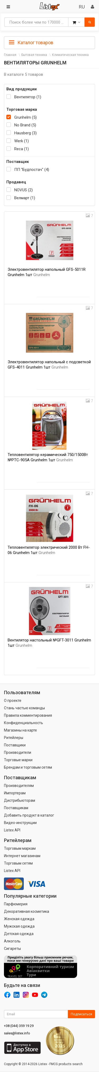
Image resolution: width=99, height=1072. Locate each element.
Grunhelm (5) (25, 117)
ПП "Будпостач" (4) (31, 169)
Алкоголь (12, 941)
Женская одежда (19, 919)
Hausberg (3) (25, 133)
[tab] (49, 42)
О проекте (12, 700)
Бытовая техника (34, 55)
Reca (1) (21, 149)
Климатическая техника (70, 55)
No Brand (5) (25, 125)
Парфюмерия (15, 904)
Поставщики (15, 745)
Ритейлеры (13, 738)
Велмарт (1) (24, 198)
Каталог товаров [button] (31, 42)
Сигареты (12, 948)
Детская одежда (19, 934)
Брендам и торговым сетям (28, 767)
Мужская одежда (19, 926)
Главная (10, 55)
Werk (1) (21, 141)
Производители (17, 752)
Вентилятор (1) (27, 97)
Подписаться (81, 1014)
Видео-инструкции (20, 823)
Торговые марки (18, 760)
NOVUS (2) (23, 190)
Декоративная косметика (26, 911)
